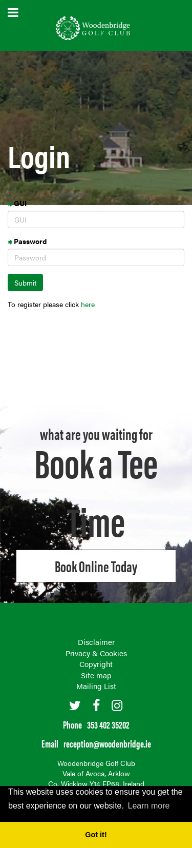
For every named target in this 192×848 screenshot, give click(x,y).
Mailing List (96, 685)
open (13, 13)
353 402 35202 (108, 724)
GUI (17, 203)
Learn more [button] (149, 805)
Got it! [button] (95, 835)
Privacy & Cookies (96, 653)
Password (27, 241)
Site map (96, 675)
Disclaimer (96, 641)
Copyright (96, 663)
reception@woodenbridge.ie (107, 743)
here (88, 304)
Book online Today (96, 566)
